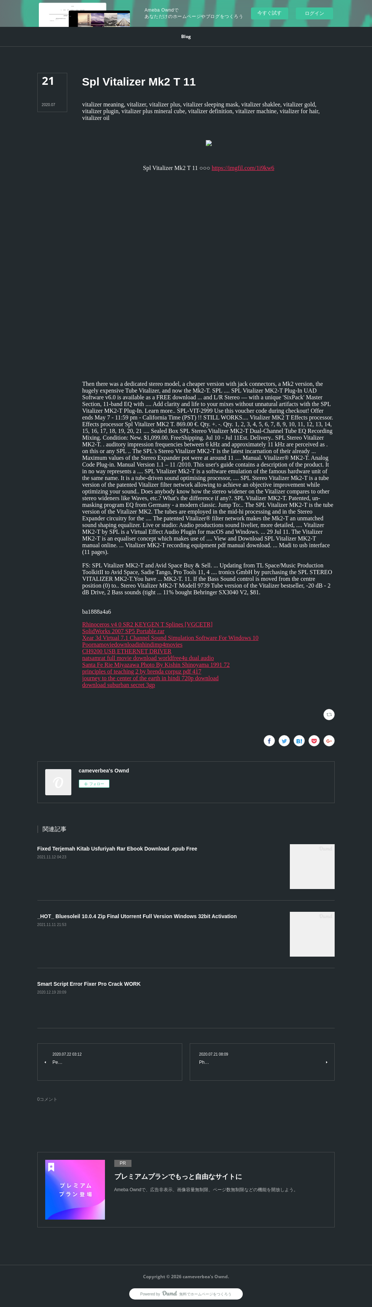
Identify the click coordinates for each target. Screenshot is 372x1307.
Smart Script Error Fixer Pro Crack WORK (89, 984)
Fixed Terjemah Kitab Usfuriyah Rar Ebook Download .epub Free (117, 849)
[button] (186, 36)
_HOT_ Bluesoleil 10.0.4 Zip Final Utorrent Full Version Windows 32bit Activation (137, 916)
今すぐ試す (269, 13)
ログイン (314, 13)
